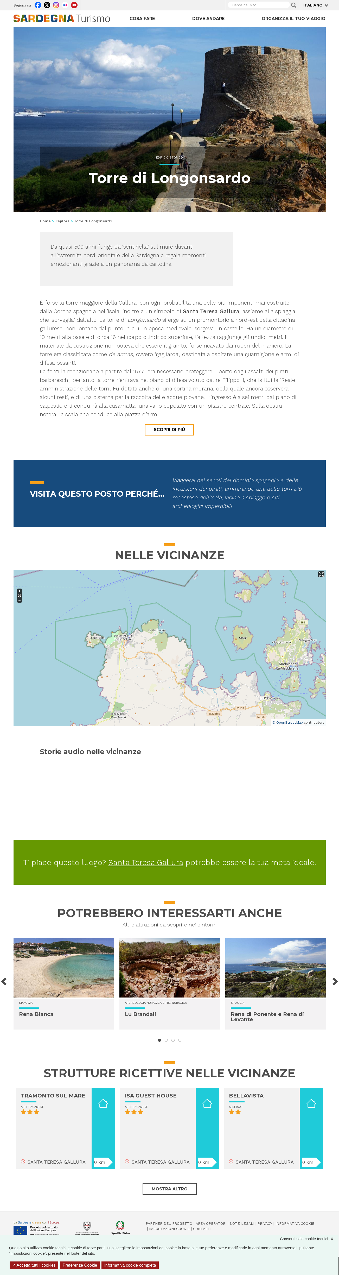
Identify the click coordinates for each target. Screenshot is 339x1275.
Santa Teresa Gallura (145, 862)
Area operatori (211, 1223)
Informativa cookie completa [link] (130, 1265)
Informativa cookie (295, 1223)
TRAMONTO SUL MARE (53, 1096)
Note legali (242, 1223)
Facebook (38, 4)
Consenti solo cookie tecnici (309, 1238)
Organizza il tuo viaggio (293, 18)
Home (45, 221)
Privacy (265, 1223)
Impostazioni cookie (169, 1229)
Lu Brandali (140, 1014)
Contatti (202, 1229)
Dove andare (208, 18)
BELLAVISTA (246, 1096)
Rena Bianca (36, 1014)
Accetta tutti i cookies (34, 1265)
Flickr (65, 4)
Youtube (74, 4)
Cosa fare (142, 18)
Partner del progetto (169, 1223)
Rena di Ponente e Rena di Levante (267, 1016)
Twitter (47, 4)
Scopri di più (169, 429)
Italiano (313, 5)
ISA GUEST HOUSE (151, 1096)
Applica (293, 5)
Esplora (62, 221)
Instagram (56, 4)
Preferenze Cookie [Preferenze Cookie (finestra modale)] (80, 1265)
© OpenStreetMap (287, 722)
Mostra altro (170, 1188)
